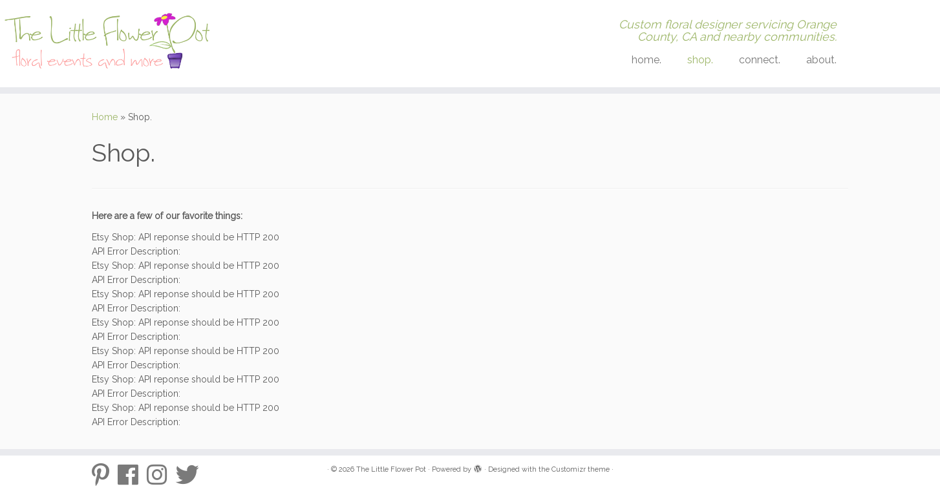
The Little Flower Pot (391, 469)
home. (646, 60)
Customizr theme (580, 469)
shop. (700, 60)
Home (105, 117)
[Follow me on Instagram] (161, 475)
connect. (759, 60)
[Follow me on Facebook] (132, 475)
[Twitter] (192, 475)
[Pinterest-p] (105, 475)
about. (821, 60)
